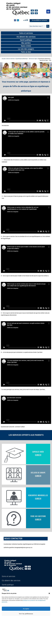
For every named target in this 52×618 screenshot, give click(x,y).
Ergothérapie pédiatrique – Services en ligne (26, 58)
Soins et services (10, 58)
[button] (49, 593)
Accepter (26, 609)
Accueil (3, 58)
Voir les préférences (26, 614)
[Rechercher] (47, 26)
